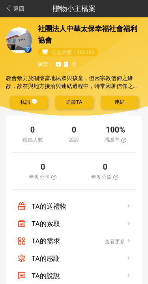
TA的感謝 (46, 258)
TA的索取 (46, 224)
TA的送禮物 (49, 206)
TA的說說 (46, 276)
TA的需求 (46, 241)
